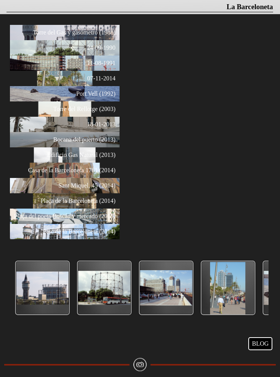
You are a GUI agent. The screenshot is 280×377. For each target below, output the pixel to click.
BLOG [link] (260, 343)
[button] (42, 288)
